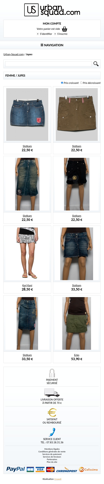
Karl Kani (27, 285)
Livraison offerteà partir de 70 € (52, 396)
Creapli (57, 479)
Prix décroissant (92, 83)
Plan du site (52, 462)
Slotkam (27, 146)
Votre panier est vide (48, 28)
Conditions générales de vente (52, 451)
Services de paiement (52, 454)
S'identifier (46, 34)
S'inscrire (62, 34)
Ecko (76, 355)
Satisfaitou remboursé (52, 416)
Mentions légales (52, 449)
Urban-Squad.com (13, 54)
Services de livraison (52, 456)
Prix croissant (71, 83)
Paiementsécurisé (52, 377)
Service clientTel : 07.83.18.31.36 (52, 436)
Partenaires (52, 459)
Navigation (52, 45)
